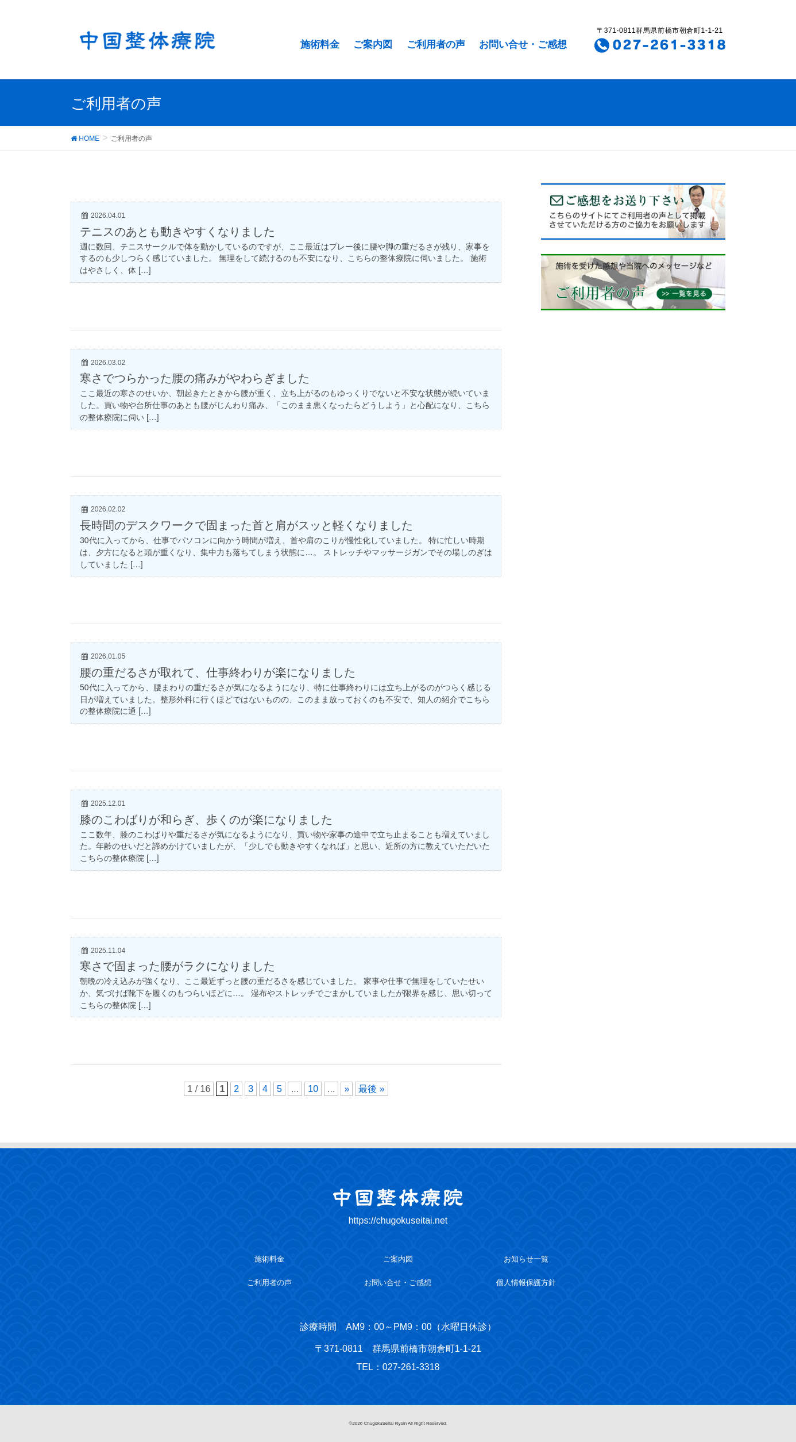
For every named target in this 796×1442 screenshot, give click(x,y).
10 (313, 1089)
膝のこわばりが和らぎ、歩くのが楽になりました (206, 819)
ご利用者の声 (436, 44)
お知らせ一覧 (526, 1259)
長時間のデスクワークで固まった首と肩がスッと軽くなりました (246, 525)
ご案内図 (372, 44)
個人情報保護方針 (526, 1282)
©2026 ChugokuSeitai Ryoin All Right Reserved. (398, 1423)
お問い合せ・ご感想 (523, 44)
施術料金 (319, 44)
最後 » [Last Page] (371, 1089)
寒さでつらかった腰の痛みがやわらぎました (195, 378)
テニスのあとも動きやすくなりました (177, 231)
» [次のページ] (346, 1089)
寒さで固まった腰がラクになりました (177, 966)
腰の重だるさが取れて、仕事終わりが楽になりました (218, 672)
